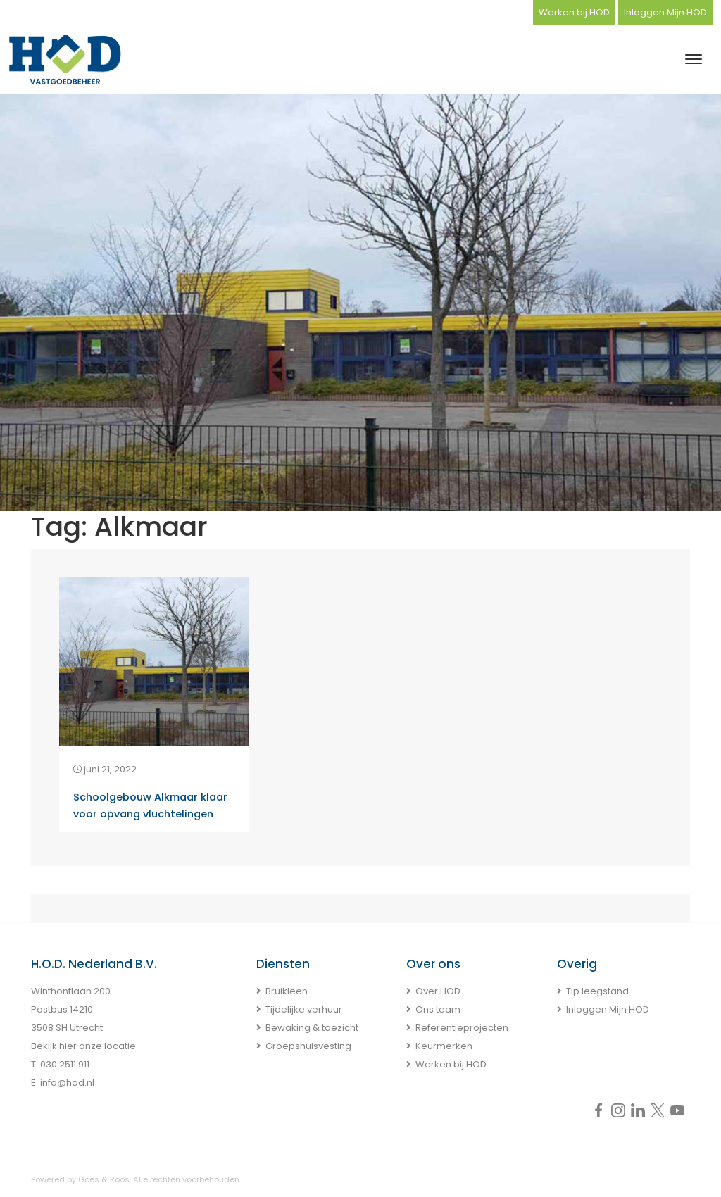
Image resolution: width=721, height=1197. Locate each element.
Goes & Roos (104, 1179)
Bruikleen (286, 991)
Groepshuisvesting (308, 1046)
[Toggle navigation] (693, 59)
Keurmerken (443, 1046)
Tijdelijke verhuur (303, 1009)
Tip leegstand (597, 991)
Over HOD (437, 991)
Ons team (437, 1009)
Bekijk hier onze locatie (83, 1046)
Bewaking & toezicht (311, 1027)
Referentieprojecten (461, 1027)
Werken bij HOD (574, 12)
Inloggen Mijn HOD (665, 12)
